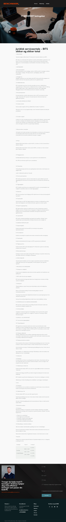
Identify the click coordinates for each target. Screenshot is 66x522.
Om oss (35, 3)
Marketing (41, 3)
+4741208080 (22, 512)
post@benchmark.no (23, 510)
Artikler (47, 3)
